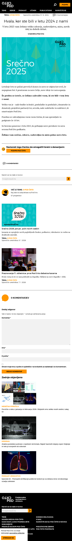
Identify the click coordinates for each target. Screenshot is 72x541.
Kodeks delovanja (44, 517)
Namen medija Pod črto (12, 519)
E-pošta (5, 356)
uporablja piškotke (16, 533)
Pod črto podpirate (45, 529)
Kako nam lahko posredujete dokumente (15, 523)
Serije (12, 10)
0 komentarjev (60, 15)
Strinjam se (8, 538)
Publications (46, 10)
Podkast (23, 10)
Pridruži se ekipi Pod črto (13, 527)
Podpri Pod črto (18, 151)
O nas (38, 519)
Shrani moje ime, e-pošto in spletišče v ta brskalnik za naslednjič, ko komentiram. (34, 367)
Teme (4, 10)
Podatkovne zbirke (45, 527)
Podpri (65, 5)
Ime (4, 348)
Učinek (33, 10)
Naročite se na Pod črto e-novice (51, 522)
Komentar (6, 318)
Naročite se (60, 10)
